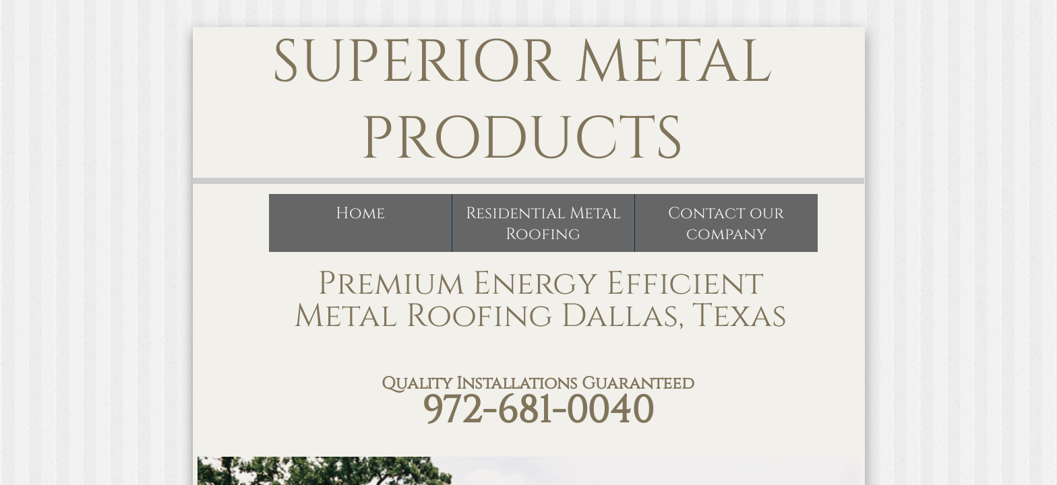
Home (360, 213)
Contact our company (726, 224)
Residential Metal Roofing (543, 224)
